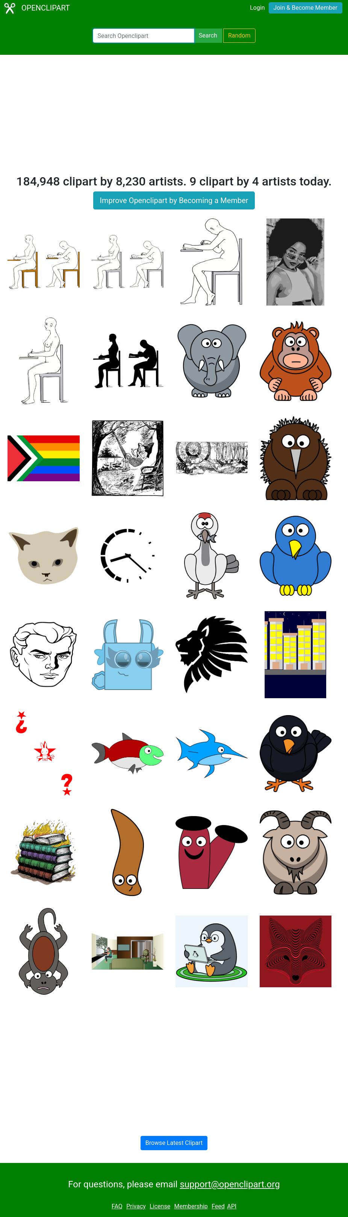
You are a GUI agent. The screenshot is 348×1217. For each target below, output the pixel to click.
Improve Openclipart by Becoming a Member (174, 200)
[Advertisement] (174, 117)
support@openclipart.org (230, 1184)
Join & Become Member (305, 7)
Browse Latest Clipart (174, 1142)
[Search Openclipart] (143, 36)
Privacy (136, 1206)
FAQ (117, 1206)
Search (208, 35)
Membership (190, 1206)
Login (257, 7)
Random (239, 35)
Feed (218, 1206)
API (231, 1206)
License (160, 1206)
